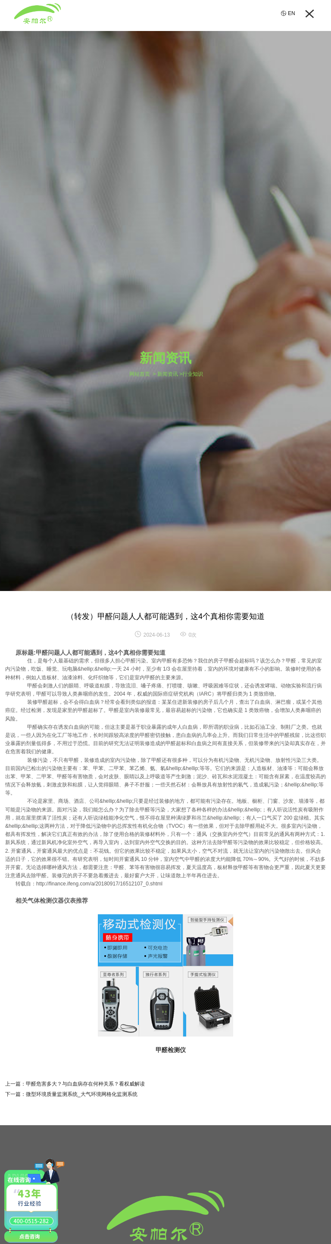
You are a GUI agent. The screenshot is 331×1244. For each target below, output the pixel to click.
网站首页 (139, 374)
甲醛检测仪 (171, 1049)
